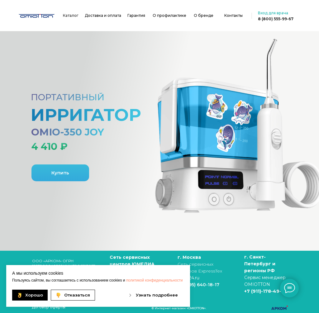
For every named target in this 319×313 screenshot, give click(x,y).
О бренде (203, 15)
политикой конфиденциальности (154, 280)
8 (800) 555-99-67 (275, 19)
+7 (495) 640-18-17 (198, 284)
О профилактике (169, 15)
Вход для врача (273, 13)
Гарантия (136, 15)
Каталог (71, 15)
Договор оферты (48, 307)
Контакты (233, 15)
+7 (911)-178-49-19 (265, 291)
